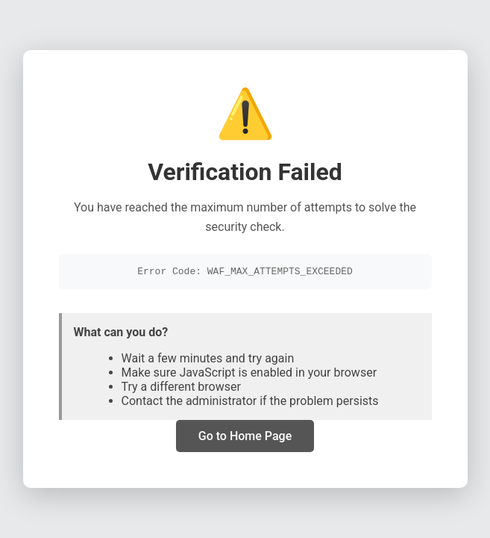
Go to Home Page (245, 437)
